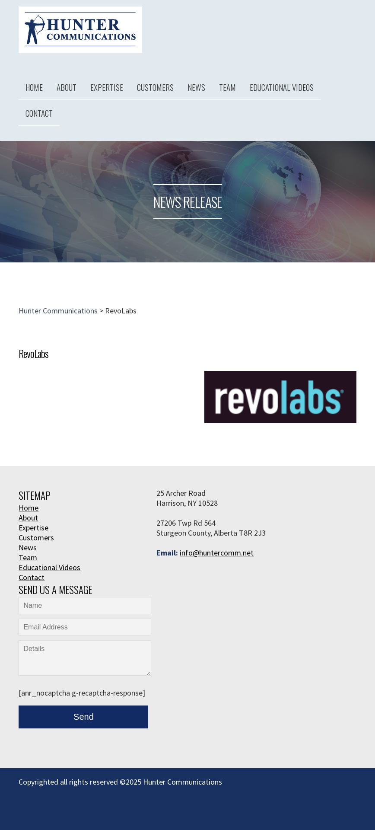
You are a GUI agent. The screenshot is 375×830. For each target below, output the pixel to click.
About (66, 87)
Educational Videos (282, 87)
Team (227, 87)
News (196, 87)
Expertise (106, 87)
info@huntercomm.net (217, 553)
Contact (39, 113)
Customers (155, 87)
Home (34, 87)
